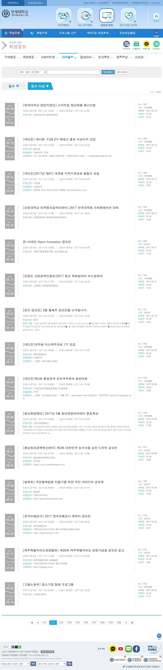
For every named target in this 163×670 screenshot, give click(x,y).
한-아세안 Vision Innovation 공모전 (47, 242)
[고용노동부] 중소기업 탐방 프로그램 (48, 584)
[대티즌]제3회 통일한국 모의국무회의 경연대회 (55, 378)
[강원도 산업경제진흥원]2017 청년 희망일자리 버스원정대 (63, 276)
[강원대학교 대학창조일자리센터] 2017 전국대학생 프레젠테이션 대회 (71, 208)
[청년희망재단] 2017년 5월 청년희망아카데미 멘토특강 (60, 413)
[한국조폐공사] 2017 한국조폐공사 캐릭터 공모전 (57, 516)
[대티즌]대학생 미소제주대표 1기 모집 (49, 344)
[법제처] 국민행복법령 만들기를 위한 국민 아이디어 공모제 (63, 482)
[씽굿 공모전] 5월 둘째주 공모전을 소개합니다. (55, 310)
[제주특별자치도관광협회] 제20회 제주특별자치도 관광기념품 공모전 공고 (73, 550)
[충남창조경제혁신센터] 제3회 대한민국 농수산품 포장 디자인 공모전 (70, 448)
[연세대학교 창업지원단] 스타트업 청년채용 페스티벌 (59, 105)
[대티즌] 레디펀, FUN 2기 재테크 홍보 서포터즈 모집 (59, 139)
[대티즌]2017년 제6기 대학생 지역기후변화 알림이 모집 (61, 173)
